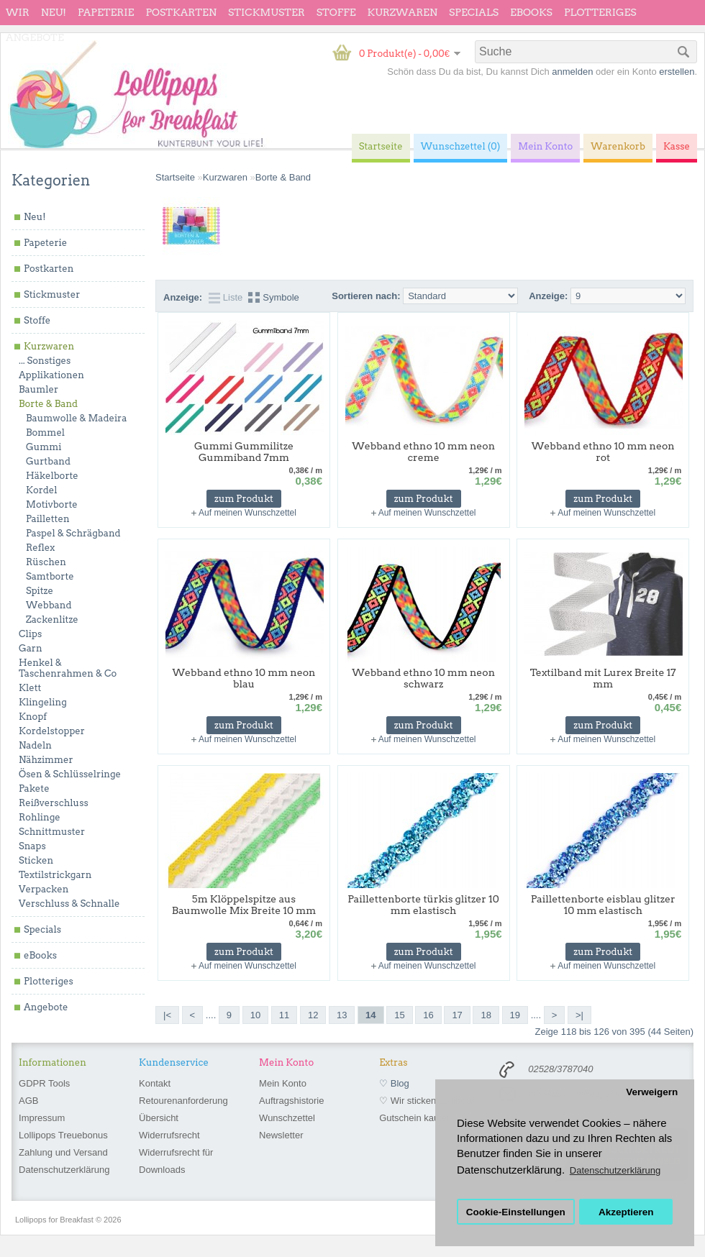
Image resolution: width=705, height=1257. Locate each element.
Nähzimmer (46, 759)
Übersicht (158, 1117)
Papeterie (106, 12)
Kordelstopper (52, 731)
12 (313, 1015)
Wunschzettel (287, 1117)
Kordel (42, 490)
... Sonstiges (44, 360)
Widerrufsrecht (169, 1135)
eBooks (531, 12)
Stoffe (336, 12)
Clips (30, 633)
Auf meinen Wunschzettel (247, 513)
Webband (48, 605)
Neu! (53, 12)
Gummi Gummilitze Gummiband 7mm (244, 451)
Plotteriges (600, 12)
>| (579, 1015)
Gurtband (48, 461)
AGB (28, 1100)
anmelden (572, 71)
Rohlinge (39, 817)
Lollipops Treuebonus (63, 1135)
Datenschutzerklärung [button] (615, 1170)
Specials (474, 12)
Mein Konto (282, 1083)
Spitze (39, 590)
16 (428, 1015)
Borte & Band (48, 403)
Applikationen (51, 375)
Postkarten (181, 12)
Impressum (42, 1117)
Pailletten (48, 518)
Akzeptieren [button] (626, 1212)
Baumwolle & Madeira (76, 418)
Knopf (33, 716)
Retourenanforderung (183, 1100)
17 (457, 1015)
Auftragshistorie (291, 1100)
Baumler (38, 389)
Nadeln (35, 745)
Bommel (45, 432)
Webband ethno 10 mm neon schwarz (423, 678)
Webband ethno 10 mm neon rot (603, 451)
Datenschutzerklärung (64, 1169)
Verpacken (43, 889)
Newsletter (281, 1135)
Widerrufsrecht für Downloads (176, 1161)
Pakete (34, 788)
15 (399, 1015)
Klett (30, 687)
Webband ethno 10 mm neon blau (244, 678)
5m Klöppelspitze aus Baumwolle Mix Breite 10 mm (244, 904)
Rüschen (46, 562)
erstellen (676, 71)
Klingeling (43, 702)
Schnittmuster (52, 831)
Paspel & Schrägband (73, 533)
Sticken (36, 860)
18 (486, 1015)
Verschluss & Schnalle (69, 903)
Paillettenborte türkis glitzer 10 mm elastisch (423, 904)
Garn (30, 648)
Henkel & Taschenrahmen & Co (68, 668)
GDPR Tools (44, 1083)
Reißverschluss (53, 802)
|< (167, 1015)
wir (17, 12)
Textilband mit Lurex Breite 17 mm (603, 678)
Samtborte (50, 576)
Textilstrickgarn (55, 874)
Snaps (32, 846)
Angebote (35, 37)
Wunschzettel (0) (461, 146)
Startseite (175, 177)
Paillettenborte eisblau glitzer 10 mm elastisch (603, 904)
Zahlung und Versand (63, 1152)
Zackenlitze (52, 619)
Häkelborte (52, 475)
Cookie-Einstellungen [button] (515, 1212)
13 (342, 1015)
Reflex (40, 547)
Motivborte (52, 504)
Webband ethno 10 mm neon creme (423, 451)
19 (515, 1015)
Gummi (43, 447)
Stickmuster (266, 12)
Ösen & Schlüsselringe (70, 774)
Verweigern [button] (652, 1092)
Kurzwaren (402, 12)
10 (255, 1015)
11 (284, 1015)
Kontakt (154, 1083)
